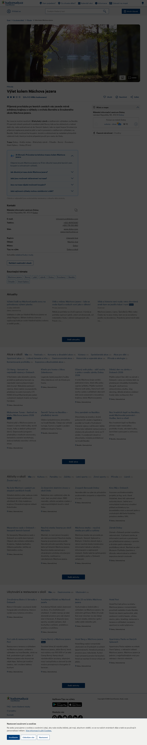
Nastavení (43, 737)
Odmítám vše (28, 737)
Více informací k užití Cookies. (39, 730)
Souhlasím (13, 737)
